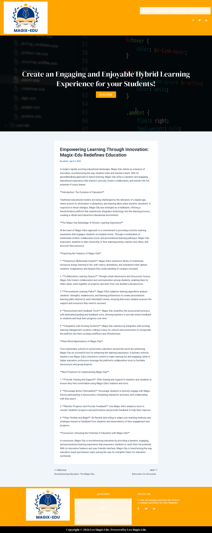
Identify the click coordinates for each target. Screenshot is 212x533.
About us (160, 10)
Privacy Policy (198, 10)
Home (146, 10)
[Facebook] (193, 19)
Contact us (178, 10)
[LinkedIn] (206, 19)
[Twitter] (200, 19)
